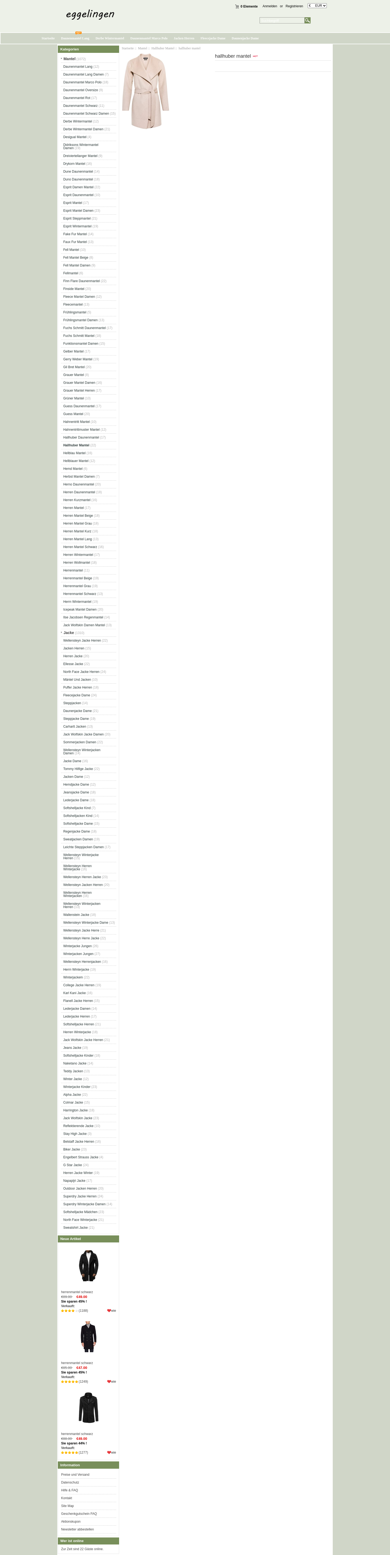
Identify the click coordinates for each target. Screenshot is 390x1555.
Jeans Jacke (72, 1048)
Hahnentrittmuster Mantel (81, 429)
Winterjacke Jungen (77, 946)
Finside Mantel (73, 289)
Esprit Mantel (72, 203)
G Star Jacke (72, 1165)
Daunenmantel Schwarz (80, 106)
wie (113, 1311)
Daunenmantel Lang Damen (83, 74)
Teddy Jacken (73, 1071)
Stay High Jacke (75, 1134)
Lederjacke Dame (76, 800)
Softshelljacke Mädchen (80, 1212)
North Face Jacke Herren (81, 672)
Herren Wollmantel (76, 562)
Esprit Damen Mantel (78, 187)
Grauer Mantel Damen (79, 383)
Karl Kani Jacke (74, 993)
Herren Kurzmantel (76, 500)
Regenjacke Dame (76, 831)
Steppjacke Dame (76, 719)
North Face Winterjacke (80, 1220)
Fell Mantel (71, 250)
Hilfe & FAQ (69, 1490)
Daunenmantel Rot (76, 98)
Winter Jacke (72, 1079)
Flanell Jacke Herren (78, 1001)
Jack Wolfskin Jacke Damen (83, 734)
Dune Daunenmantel (78, 171)
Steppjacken (72, 703)
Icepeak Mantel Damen (79, 609)
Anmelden (270, 6)
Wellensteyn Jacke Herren (82, 640)
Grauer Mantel (73, 375)
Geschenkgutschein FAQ (79, 1514)
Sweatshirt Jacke (75, 1227)
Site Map (67, 1506)
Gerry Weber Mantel (77, 359)
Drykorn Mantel (74, 164)
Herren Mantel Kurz (77, 531)
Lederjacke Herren (76, 1016)
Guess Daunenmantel (79, 406)
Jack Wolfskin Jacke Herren (83, 1040)
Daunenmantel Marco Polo (149, 38)
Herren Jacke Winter (78, 1173)
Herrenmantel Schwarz (79, 594)
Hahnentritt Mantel (76, 422)
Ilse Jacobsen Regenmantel (83, 617)
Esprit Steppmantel (76, 218)
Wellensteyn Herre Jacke (81, 938)
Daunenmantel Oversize (80, 90)
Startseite (48, 38)
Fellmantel (70, 273)
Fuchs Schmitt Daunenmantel (84, 328)
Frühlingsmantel (74, 312)
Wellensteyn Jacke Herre (81, 930)
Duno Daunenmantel (78, 179)
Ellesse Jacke (73, 664)
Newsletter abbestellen (77, 1529)
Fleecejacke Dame (212, 38)
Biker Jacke (71, 1149)
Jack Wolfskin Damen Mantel (84, 625)
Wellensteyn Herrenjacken (82, 962)
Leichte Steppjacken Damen (83, 847)
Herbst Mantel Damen (79, 476)
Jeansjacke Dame (76, 792)
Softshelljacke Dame (78, 824)
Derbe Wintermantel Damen (83, 129)
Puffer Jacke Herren (77, 687)
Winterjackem (73, 977)
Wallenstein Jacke (76, 915)
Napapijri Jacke (74, 1181)
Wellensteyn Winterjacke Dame (85, 922)
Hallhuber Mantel (163, 48)
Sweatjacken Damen (78, 839)
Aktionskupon (70, 1521)
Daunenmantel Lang (75, 38)
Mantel (142, 48)
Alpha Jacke (72, 1095)
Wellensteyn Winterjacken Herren (81, 905)
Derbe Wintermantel (110, 38)
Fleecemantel (73, 304)
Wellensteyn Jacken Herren (83, 885)
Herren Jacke (72, 656)
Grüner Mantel (73, 398)
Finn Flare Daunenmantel (81, 281)
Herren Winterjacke (77, 1032)
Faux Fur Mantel (75, 242)
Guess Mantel (73, 414)
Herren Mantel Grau (77, 523)
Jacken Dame (73, 777)
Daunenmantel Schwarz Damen (86, 113)
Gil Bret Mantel (74, 367)
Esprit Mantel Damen (78, 211)
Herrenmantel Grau (77, 586)
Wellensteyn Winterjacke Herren (81, 856)
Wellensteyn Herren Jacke (82, 877)
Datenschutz (70, 1482)
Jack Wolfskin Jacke (77, 1118)
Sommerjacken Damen (79, 742)
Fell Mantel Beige (75, 257)
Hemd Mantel (72, 469)
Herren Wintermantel (78, 555)
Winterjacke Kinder (76, 1087)
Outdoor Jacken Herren (80, 1188)
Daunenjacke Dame (245, 38)
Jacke (68, 633)
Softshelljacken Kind (77, 816)
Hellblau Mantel (74, 453)
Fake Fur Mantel (75, 234)
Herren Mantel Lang (77, 539)
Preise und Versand (75, 1475)
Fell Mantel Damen (76, 265)
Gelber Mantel (73, 351)
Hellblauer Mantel (75, 461)
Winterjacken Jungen (78, 954)
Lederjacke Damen (76, 1009)
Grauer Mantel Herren (79, 390)
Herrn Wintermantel (77, 602)
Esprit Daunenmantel (78, 195)
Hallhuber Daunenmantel (81, 437)
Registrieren (294, 6)
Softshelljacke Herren (78, 1024)
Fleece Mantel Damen (79, 297)
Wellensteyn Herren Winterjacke (77, 867)
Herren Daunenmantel (79, 492)
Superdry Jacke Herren (79, 1196)
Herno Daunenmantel (78, 484)
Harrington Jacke (75, 1110)
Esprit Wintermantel (77, 226)
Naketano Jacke (74, 1063)
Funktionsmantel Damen (80, 343)
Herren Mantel (73, 508)
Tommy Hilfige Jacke (78, 769)
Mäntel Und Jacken (77, 679)
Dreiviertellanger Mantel (80, 156)
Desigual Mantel (74, 137)
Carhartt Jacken (74, 726)
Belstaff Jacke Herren (78, 1141)
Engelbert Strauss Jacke (80, 1157)
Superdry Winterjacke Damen (84, 1204)
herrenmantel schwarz (88, 1269)
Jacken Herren (184, 38)
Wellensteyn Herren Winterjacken (77, 894)
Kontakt (66, 1498)
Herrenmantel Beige (77, 578)
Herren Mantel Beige (78, 516)
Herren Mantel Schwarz (80, 547)
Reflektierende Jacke (78, 1126)
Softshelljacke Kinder (78, 1055)
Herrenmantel (73, 570)
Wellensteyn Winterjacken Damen (81, 751)
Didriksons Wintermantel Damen (80, 146)
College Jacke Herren (78, 985)
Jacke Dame (72, 761)
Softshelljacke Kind (76, 808)
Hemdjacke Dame (76, 784)
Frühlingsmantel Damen (80, 320)
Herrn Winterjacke (76, 969)
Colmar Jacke (73, 1102)
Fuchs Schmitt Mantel (78, 336)
